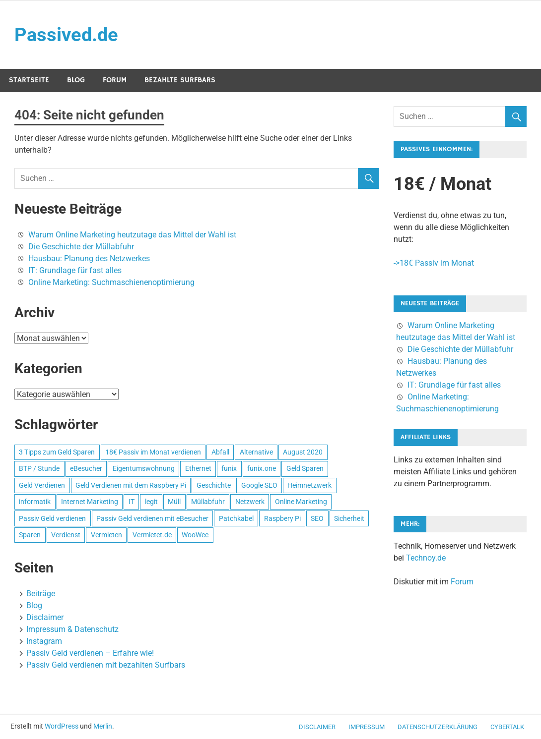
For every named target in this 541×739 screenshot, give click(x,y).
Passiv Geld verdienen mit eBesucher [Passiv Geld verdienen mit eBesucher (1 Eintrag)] (152, 518)
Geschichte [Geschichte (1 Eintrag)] (214, 485)
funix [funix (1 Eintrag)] (229, 468)
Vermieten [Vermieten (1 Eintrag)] (106, 535)
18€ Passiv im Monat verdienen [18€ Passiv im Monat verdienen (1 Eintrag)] (153, 452)
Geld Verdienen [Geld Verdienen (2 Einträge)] (42, 485)
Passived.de (66, 35)
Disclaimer (45, 617)
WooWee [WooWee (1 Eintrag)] (195, 535)
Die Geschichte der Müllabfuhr (81, 246)
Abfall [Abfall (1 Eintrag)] (220, 452)
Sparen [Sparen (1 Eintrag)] (30, 535)
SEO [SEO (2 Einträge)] (317, 518)
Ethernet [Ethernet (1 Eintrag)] (198, 468)
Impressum (366, 727)
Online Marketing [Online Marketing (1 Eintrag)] (301, 502)
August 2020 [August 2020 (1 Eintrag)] (303, 452)
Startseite (29, 80)
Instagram (44, 641)
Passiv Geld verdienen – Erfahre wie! (90, 653)
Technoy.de (426, 558)
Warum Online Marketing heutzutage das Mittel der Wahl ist (132, 234)
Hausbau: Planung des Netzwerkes (89, 258)
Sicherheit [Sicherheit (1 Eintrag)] (349, 518)
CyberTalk (507, 727)
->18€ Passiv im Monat (434, 263)
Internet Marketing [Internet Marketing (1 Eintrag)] (89, 502)
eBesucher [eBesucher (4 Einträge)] (86, 468)
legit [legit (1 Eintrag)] (151, 502)
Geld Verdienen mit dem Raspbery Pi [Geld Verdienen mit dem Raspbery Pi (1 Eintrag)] (130, 485)
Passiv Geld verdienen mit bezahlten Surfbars (105, 665)
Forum (115, 80)
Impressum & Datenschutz (72, 629)
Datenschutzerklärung (437, 727)
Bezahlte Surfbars (179, 80)
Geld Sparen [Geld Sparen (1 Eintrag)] (305, 468)
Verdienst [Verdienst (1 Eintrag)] (65, 535)
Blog (76, 80)
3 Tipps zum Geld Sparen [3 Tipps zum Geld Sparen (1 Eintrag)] (57, 452)
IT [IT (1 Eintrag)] (132, 502)
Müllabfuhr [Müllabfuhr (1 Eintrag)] (208, 502)
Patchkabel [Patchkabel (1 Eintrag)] (236, 518)
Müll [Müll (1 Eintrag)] (174, 502)
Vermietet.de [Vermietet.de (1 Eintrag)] (152, 535)
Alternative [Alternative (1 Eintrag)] (256, 452)
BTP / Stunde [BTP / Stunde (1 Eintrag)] (39, 468)
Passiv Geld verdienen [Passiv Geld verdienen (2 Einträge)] (52, 518)
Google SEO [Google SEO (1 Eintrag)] (259, 485)
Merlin (102, 726)
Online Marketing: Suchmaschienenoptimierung (111, 282)
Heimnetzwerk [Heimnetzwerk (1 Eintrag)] (309, 485)
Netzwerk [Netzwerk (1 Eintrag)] (250, 502)
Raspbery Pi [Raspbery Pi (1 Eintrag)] (282, 518)
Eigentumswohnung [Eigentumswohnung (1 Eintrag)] (144, 468)
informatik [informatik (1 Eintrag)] (35, 502)
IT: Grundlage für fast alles (75, 270)
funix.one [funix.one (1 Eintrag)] (261, 468)
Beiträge (40, 593)
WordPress (61, 726)
